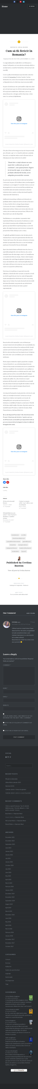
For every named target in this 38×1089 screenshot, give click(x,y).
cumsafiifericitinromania (13, 541)
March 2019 (8, 911)
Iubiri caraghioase (10, 1037)
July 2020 (8, 869)
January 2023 (9, 851)
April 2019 (8, 907)
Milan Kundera (11, 1011)
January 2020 (9, 890)
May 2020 (8, 876)
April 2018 (8, 925)
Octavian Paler (11, 1022)
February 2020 (9, 886)
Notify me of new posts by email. (16, 730)
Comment (7, 665)
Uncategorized (9, 980)
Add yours (31, 613)
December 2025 (9, 837)
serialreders (15, 551)
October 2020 (9, 865)
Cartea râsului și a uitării (12, 1009)
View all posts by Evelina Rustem (19, 570)
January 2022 (9, 855)
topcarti (23, 551)
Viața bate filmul (17, 813)
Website (6, 705)
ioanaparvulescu (22, 545)
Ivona (14, 622)
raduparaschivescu (11, 548)
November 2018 (9, 914)
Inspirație (13, 47)
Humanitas (12, 77)
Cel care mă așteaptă (11, 1051)
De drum (7, 963)
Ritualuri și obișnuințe (11, 779)
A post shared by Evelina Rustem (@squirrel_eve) (19, 144)
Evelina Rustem (13, 59)
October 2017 (9, 946)
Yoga (6, 984)
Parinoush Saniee (12, 1052)
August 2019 (9, 904)
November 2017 (9, 943)
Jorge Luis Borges (12, 998)
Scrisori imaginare (10, 1020)
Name (5, 688)
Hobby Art (8, 966)
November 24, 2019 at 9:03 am (21, 624)
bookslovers (15, 535)
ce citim (23, 535)
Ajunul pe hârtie (9, 786)
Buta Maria (8, 813)
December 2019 (9, 893)
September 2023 (10, 844)
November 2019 (9, 897)
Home (5, 6)
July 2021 (8, 858)
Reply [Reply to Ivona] (33, 622)
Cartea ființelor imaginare (12, 996)
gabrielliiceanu (27, 541)
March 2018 (8, 929)
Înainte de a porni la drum (12, 970)
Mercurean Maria (10, 820)
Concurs (7, 959)
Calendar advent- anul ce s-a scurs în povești (18, 793)
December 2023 (9, 840)
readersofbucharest (25, 548)
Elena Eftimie (9, 824)
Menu (33, 6)
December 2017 (9, 939)
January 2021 (9, 862)
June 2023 (8, 848)
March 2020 (8, 883)
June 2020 (8, 872)
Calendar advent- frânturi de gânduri (15, 789)
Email (5, 696)
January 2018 (9, 936)
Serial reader (23, 47)
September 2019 (10, 900)
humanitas (13, 545)
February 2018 (9, 932)
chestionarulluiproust (19, 538)
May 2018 (8, 922)
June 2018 (8, 918)
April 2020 (8, 879)
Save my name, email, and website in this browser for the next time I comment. (17, 717)
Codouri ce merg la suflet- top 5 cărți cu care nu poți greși (26, 502)
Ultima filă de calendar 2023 (13, 782)
